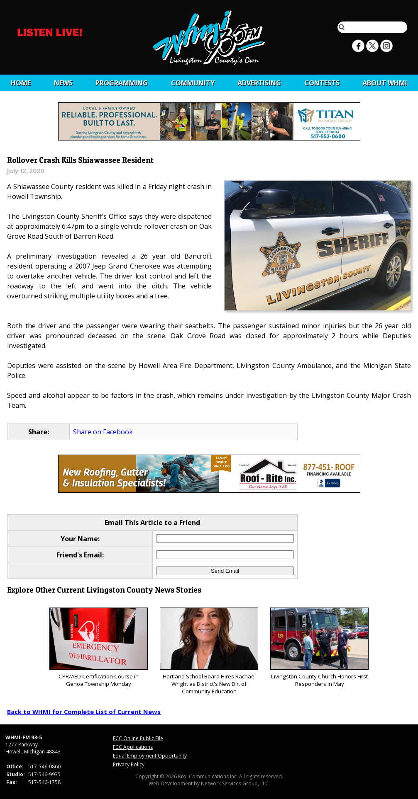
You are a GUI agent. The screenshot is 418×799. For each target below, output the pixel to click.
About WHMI (384, 82)
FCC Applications (133, 747)
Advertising (259, 82)
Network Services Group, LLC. (235, 783)
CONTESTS (322, 82)
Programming (121, 82)
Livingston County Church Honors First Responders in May (319, 648)
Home (21, 82)
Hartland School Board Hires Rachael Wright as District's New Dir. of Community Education (209, 651)
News (63, 82)
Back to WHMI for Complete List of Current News (84, 711)
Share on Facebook (103, 431)
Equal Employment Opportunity (150, 755)
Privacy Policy (128, 764)
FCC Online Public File (138, 738)
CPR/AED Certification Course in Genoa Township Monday (98, 648)
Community (193, 82)
